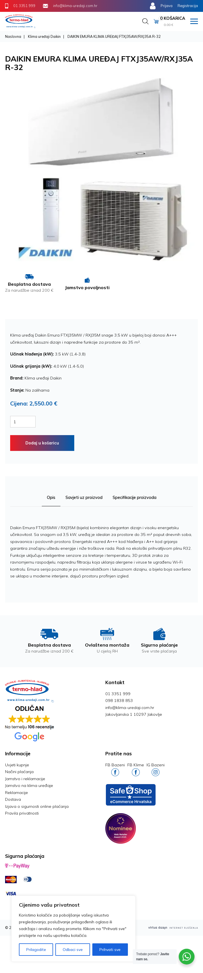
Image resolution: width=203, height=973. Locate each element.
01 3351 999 (117, 693)
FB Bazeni (115, 769)
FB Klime (135, 769)
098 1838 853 (119, 700)
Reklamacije (16, 792)
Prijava (167, 5)
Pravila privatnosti (22, 813)
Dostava (13, 799)
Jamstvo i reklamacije (25, 778)
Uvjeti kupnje (17, 764)
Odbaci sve (73, 949)
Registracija (188, 5)
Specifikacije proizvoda (134, 497)
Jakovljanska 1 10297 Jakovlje (133, 714)
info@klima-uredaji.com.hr (129, 707)
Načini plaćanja (19, 771)
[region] (73, 929)
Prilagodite (36, 949)
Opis (51, 497)
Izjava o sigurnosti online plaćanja (37, 806)
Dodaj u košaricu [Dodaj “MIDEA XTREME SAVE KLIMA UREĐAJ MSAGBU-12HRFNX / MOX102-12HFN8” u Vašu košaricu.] (42, 443)
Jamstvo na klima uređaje (29, 785)
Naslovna (13, 36)
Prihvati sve (110, 949)
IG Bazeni (156, 769)
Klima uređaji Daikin (44, 36)
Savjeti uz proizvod (84, 497)
